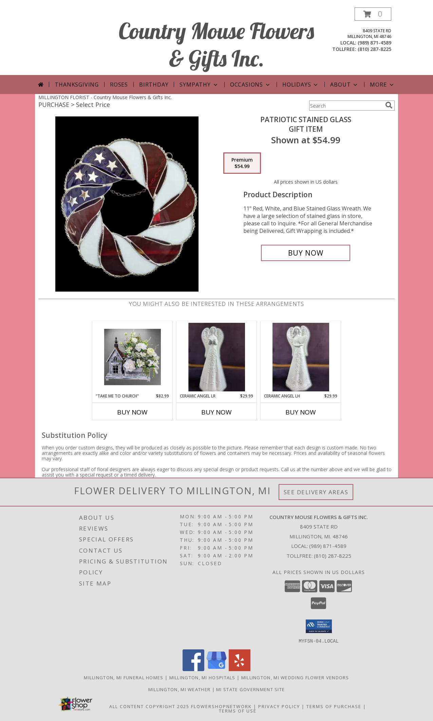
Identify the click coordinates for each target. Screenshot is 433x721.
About (344, 84)
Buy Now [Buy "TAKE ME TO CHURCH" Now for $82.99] (132, 412)
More (382, 84)
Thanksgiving (77, 84)
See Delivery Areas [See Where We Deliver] (316, 492)
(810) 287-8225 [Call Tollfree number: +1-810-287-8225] (332, 555)
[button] (373, 14)
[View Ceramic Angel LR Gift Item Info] (216, 357)
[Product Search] (345, 105)
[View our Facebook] (193, 669)
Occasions (250, 84)
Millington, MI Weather (179, 689)
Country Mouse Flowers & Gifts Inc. (216, 44)
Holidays (300, 84)
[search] (388, 105)
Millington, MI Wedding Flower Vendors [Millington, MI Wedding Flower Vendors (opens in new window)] (295, 677)
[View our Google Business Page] (216, 669)
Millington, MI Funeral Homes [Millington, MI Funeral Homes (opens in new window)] (123, 677)
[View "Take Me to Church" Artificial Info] (132, 357)
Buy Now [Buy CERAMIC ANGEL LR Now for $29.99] (216, 412)
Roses (119, 84)
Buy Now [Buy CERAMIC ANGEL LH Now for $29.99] (300, 412)
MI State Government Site (250, 689)
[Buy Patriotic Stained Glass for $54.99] (305, 253)
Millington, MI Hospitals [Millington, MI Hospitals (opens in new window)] (202, 677)
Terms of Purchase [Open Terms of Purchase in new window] (333, 706)
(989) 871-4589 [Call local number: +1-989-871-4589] (374, 42)
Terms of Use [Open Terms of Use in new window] (238, 710)
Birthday (153, 84)
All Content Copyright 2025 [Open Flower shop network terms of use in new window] (149, 706)
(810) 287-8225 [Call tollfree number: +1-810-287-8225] (374, 49)
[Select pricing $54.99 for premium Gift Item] (242, 163)
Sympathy (199, 84)
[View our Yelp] (239, 669)
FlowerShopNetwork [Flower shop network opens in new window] (221, 706)
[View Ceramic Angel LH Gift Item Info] (300, 357)
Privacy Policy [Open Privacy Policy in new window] (279, 706)
